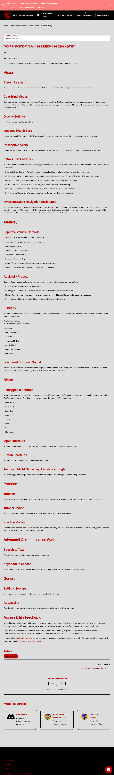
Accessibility (47, 26)
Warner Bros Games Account (60, 716)
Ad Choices (7, 769)
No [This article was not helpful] (62, 684)
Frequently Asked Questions (34, 7)
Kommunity (69, 15)
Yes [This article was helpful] (52, 684)
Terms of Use (8, 764)
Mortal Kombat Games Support (15, 26)
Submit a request (103, 15)
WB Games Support (95, 716)
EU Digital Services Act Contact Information (18, 773)
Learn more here (13, 7)
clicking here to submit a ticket (31, 641)
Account (61, 15)
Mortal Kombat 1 (34, 26)
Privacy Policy (8, 760)
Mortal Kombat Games (47, 15)
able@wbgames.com (25, 638)
